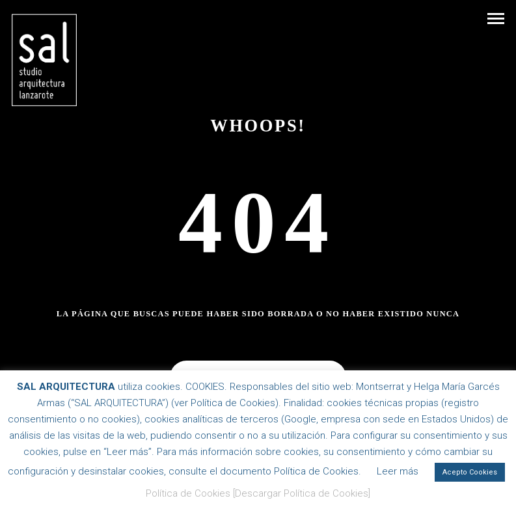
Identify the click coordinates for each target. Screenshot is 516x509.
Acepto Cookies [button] (469, 472)
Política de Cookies (188, 493)
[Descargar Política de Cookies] (301, 493)
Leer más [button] (397, 471)
